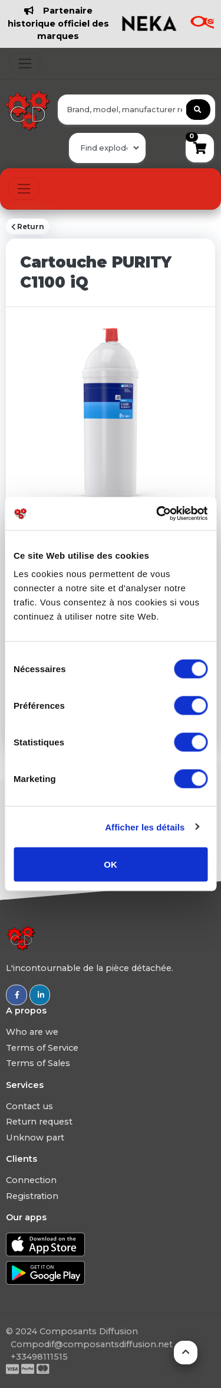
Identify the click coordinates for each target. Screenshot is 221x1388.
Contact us (29, 1106)
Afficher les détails (144, 827)
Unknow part (35, 1137)
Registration (32, 1196)
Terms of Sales (38, 1063)
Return (27, 227)
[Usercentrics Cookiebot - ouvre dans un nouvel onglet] (157, 514)
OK (110, 864)
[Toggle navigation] (25, 63)
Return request (39, 1121)
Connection (31, 1180)
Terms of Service (42, 1047)
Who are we (32, 1032)
